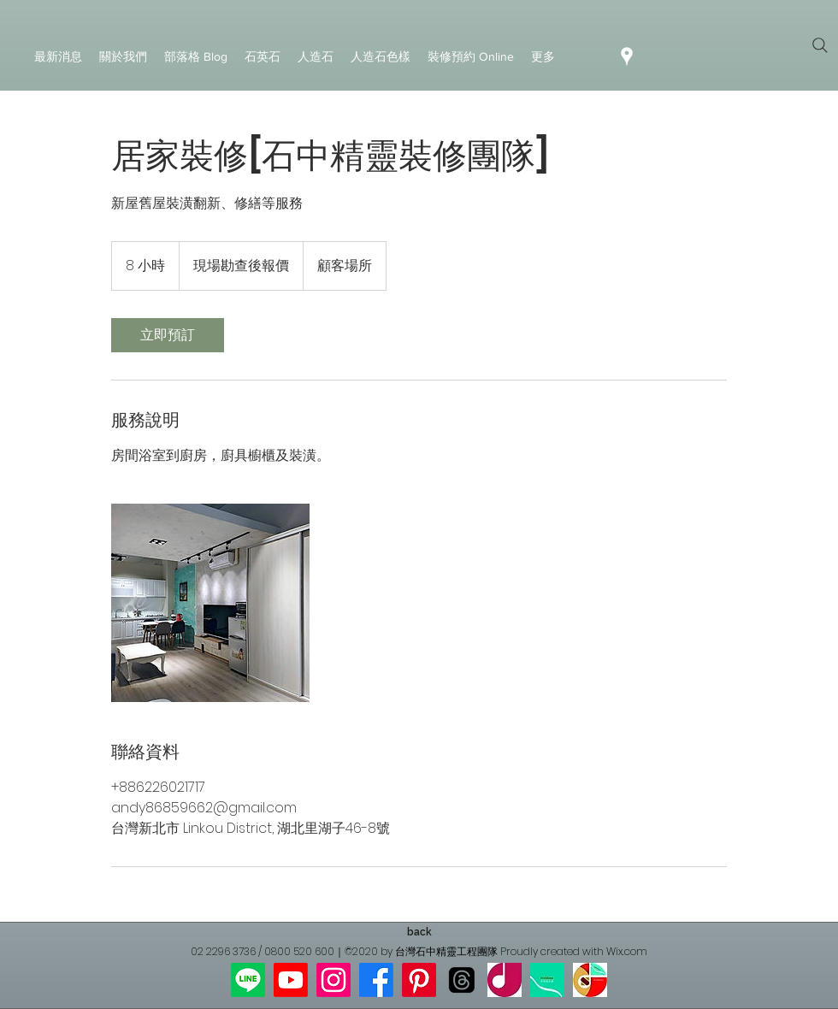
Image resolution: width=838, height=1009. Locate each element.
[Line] (248, 980)
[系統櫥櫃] (210, 603)
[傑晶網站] (590, 980)
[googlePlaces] (627, 56)
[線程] (462, 980)
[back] (419, 932)
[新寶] (547, 980)
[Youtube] (291, 980)
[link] (167, 335)
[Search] (820, 45)
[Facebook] (376, 980)
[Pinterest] (419, 980)
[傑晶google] (504, 980)
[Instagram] (333, 980)
